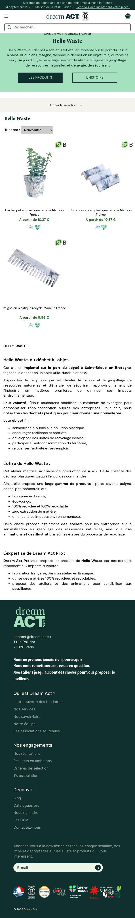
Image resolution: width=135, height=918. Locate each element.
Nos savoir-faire (26, 716)
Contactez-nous (27, 827)
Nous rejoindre (25, 812)
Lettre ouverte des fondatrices (39, 701)
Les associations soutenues (36, 731)
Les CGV (20, 820)
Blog (17, 798)
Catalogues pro (26, 805)
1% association (25, 775)
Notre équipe (24, 724)
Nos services (24, 709)
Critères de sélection (31, 768)
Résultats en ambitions (32, 761)
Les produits (40, 77)
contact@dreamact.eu (32, 636)
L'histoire (94, 77)
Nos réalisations (26, 753)
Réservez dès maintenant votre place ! (103, 7)
